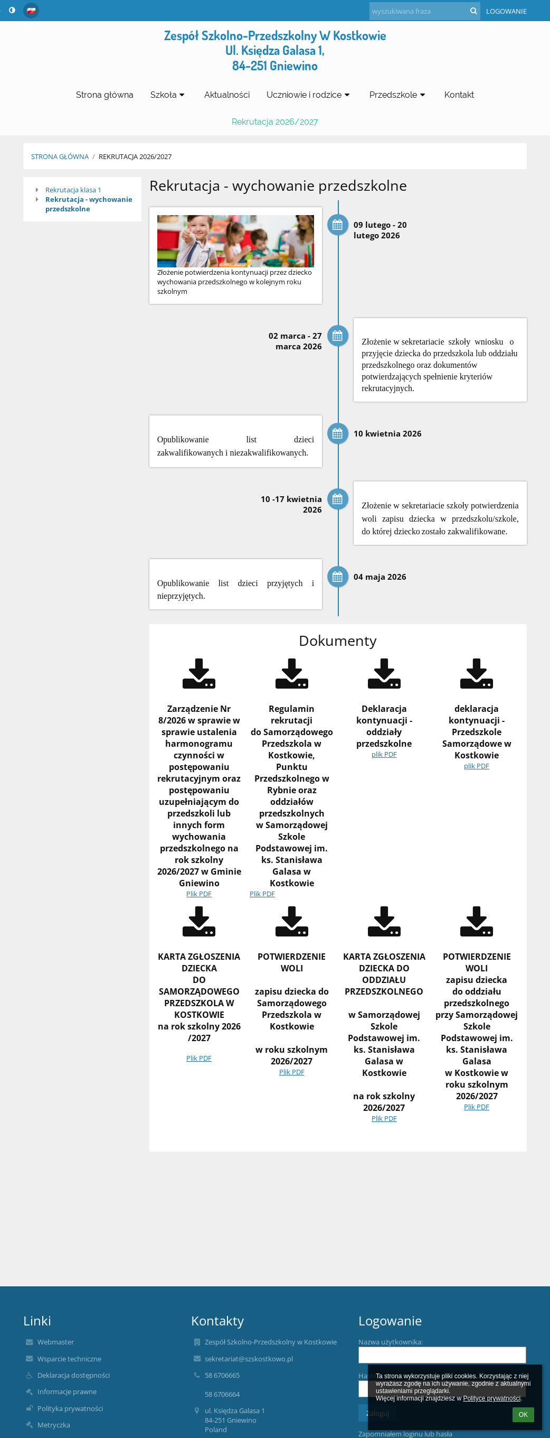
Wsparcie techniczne (69, 1358)
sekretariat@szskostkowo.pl (249, 1358)
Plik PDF (199, 893)
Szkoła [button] (169, 95)
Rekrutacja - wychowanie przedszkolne (88, 204)
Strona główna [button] (105, 95)
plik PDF (384, 754)
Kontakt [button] (459, 95)
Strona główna (60, 156)
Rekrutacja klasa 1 (73, 189)
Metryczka (53, 1425)
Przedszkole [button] (398, 95)
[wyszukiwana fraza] (425, 11)
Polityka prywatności (70, 1408)
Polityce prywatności (491, 1398)
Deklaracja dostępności (73, 1375)
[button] (31, 10)
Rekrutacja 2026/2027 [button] (275, 122)
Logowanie (506, 11)
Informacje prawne (67, 1391)
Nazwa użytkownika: (390, 1342)
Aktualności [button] (227, 95)
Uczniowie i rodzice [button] (310, 95)
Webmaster (55, 1342)
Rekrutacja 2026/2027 (135, 156)
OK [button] (523, 1414)
